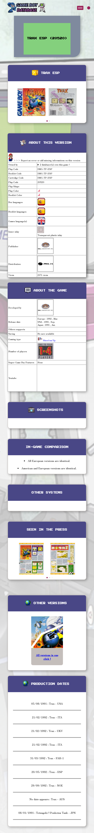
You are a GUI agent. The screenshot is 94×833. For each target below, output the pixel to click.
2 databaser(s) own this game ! (55, 164)
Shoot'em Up (48, 340)
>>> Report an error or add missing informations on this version (47, 160)
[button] (47, 121)
